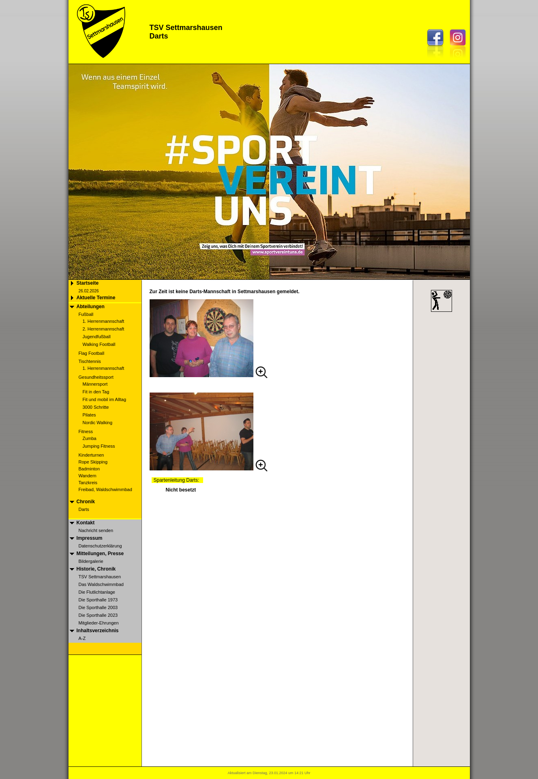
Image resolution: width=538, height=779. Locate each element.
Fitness (86, 431)
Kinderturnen (91, 455)
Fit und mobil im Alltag (104, 399)
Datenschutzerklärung (100, 545)
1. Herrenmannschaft (103, 321)
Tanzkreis (88, 482)
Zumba (89, 438)
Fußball (86, 314)
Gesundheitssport (96, 377)
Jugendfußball (97, 336)
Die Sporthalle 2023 (98, 615)
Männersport (95, 384)
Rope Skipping (93, 461)
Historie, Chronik (96, 569)
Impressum (90, 538)
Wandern (87, 475)
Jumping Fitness (99, 446)
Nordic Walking (98, 422)
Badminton (89, 468)
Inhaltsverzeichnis (98, 630)
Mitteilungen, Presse (100, 553)
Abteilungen (91, 306)
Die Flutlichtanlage (97, 592)
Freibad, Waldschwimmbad (105, 489)
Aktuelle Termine (96, 297)
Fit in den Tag (96, 391)
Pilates (89, 414)
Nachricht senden (96, 530)
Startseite (88, 283)
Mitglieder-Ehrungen (99, 622)
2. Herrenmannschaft (103, 328)
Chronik (86, 501)
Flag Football (92, 353)
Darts (84, 509)
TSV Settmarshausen (100, 576)
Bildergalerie (91, 561)
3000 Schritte (96, 407)
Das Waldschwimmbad (101, 584)
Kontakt (86, 523)
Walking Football (99, 344)
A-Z (82, 638)
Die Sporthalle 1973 (98, 599)
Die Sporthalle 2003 (98, 607)
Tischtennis (90, 361)
